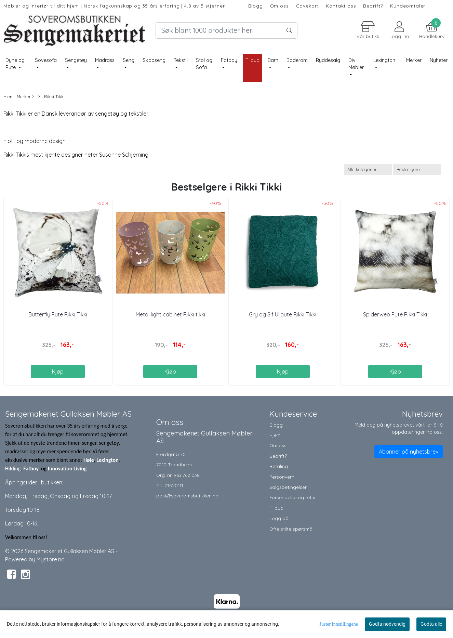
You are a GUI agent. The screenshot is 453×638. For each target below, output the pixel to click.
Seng (128, 60)
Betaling (278, 466)
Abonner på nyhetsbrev (408, 451)
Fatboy (229, 60)
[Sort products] (417, 169)
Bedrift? (373, 6)
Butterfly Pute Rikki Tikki (57, 314)
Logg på (279, 518)
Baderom (297, 60)
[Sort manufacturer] (368, 169)
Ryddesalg (328, 60)
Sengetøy (76, 60)
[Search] (226, 30)
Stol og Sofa (204, 64)
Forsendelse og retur (292, 497)
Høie (88, 460)
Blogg (255, 6)
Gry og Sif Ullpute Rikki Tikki (282, 314)
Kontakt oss (341, 6)
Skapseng (154, 60)
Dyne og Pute (15, 64)
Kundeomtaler (407, 6)
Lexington (384, 60)
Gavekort (307, 6)
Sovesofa (46, 60)
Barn (273, 60)
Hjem (8, 96)
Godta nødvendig (387, 624)
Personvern (281, 477)
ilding (15, 468)
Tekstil (181, 60)
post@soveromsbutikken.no (187, 495)
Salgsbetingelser (288, 487)
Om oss (279, 6)
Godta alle (431, 624)
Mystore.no (51, 559)
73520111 (173, 485)
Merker (414, 60)
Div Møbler (356, 64)
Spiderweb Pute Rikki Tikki (395, 314)
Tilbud (276, 508)
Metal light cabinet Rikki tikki (170, 314)
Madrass (105, 60)
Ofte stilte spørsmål (291, 529)
